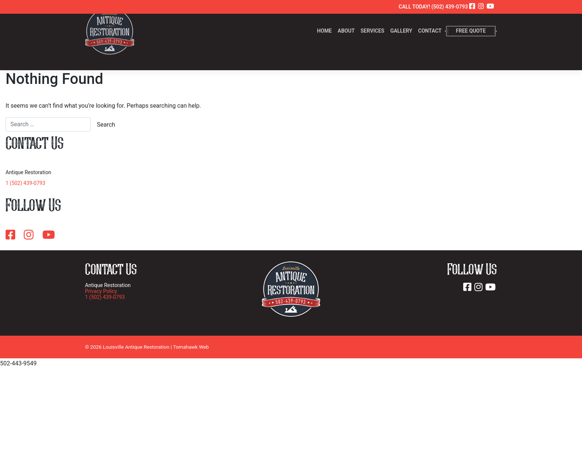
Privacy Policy (101, 291)
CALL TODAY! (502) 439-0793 (433, 7)
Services (372, 22)
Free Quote (470, 22)
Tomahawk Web (191, 347)
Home (324, 22)
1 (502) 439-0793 (25, 183)
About (346, 22)
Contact (430, 22)
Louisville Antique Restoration (136, 347)
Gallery (401, 22)
